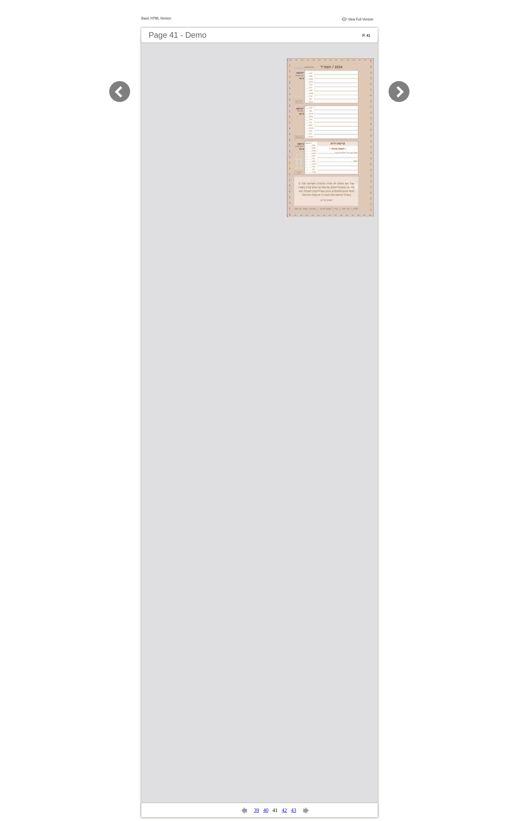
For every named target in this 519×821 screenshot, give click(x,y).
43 (293, 810)
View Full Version (360, 19)
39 (256, 810)
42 (284, 810)
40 (265, 810)
